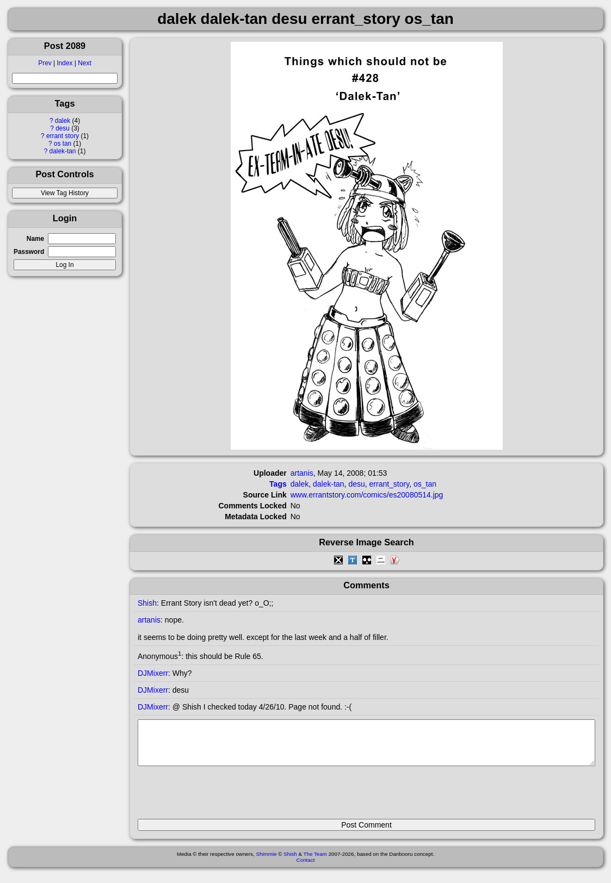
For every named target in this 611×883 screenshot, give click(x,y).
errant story (62, 136)
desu (62, 128)
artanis (302, 473)
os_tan (424, 484)
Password (29, 252)
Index (64, 63)
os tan (62, 143)
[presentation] (220, 797)
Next (84, 63)
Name (35, 238)
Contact (306, 868)
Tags (278, 484)
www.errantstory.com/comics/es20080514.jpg (367, 494)
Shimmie (266, 862)
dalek (62, 121)
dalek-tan (63, 151)
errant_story (389, 484)
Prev (44, 63)
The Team (315, 862)
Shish (147, 603)
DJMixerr (153, 673)
